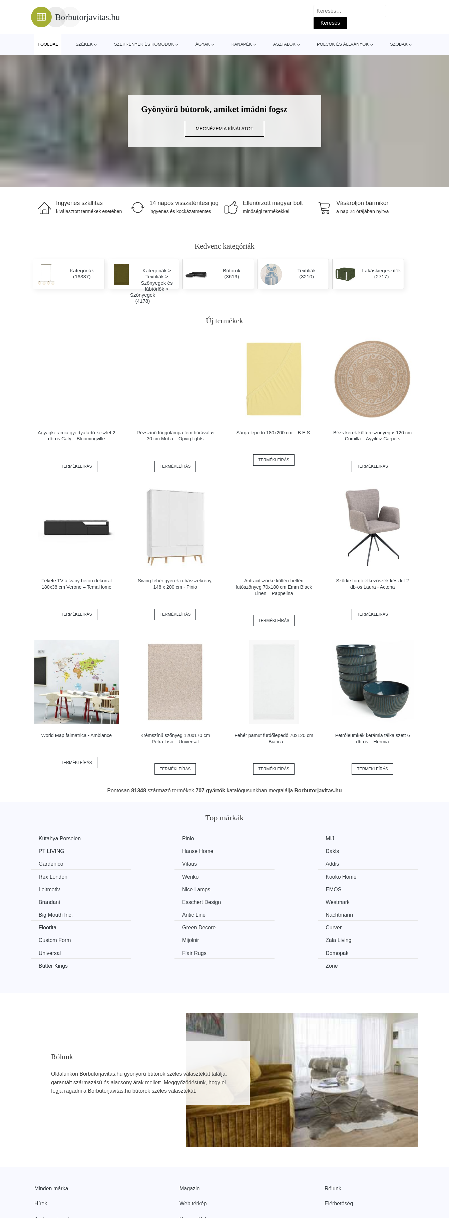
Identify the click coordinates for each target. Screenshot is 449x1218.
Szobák (399, 44)
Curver (345, 901)
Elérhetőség (339, 1164)
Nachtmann (53, 901)
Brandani (348, 876)
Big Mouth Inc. (255, 889)
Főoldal (48, 44)
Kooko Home (352, 863)
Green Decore (255, 901)
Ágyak (202, 44)
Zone (343, 926)
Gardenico (250, 851)
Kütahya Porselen (60, 838)
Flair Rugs (51, 926)
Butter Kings (252, 926)
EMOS (246, 876)
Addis (46, 863)
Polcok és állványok (343, 44)
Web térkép (193, 1164)
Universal (348, 914)
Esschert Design (58, 889)
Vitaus (344, 851)
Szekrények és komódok (144, 44)
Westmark (151, 889)
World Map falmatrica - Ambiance (76, 735)
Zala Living (251, 914)
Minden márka (51, 1149)
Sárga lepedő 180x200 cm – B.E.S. (273, 432)
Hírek (40, 1164)
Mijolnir (147, 914)
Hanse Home (54, 851)
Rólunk (333, 1149)
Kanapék (242, 44)
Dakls (145, 851)
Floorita (147, 901)
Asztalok (284, 44)
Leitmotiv (50, 876)
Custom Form (55, 914)
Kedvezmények (52, 1179)
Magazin (189, 1149)
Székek (84, 44)
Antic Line (349, 889)
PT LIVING (350, 838)
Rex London (153, 863)
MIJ (242, 838)
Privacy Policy (196, 1179)
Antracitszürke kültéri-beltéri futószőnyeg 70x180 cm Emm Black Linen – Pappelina (274, 587)
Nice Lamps (153, 876)
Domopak (150, 926)
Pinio (145, 838)
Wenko (246, 863)
